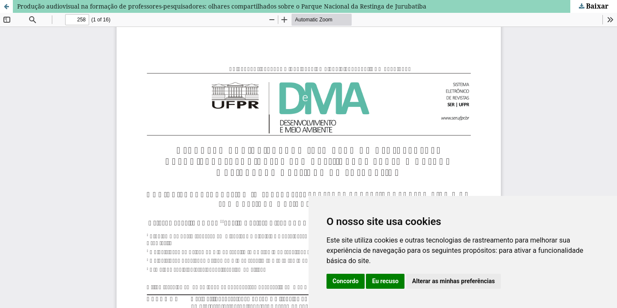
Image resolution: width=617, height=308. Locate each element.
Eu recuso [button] (385, 281)
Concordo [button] (345, 281)
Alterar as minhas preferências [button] (453, 281)
